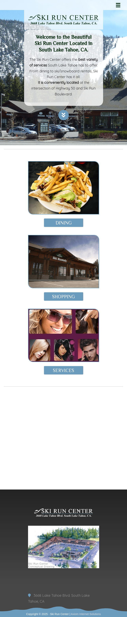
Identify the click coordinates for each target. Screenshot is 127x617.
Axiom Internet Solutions (86, 614)
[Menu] (118, 5)
